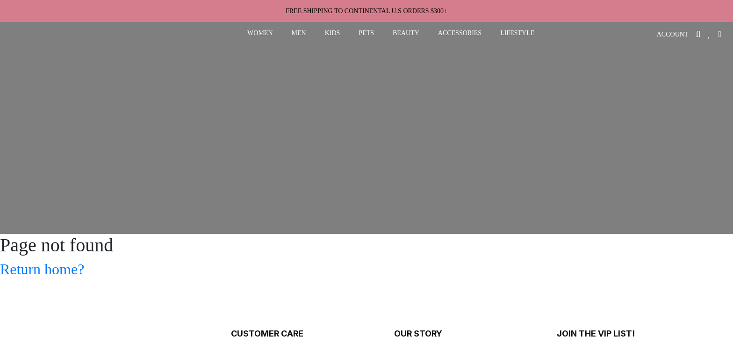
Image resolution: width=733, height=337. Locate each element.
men (299, 33)
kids (332, 33)
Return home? (42, 269)
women (260, 33)
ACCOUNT (673, 34)
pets (366, 33)
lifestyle (517, 33)
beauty (406, 33)
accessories (459, 33)
